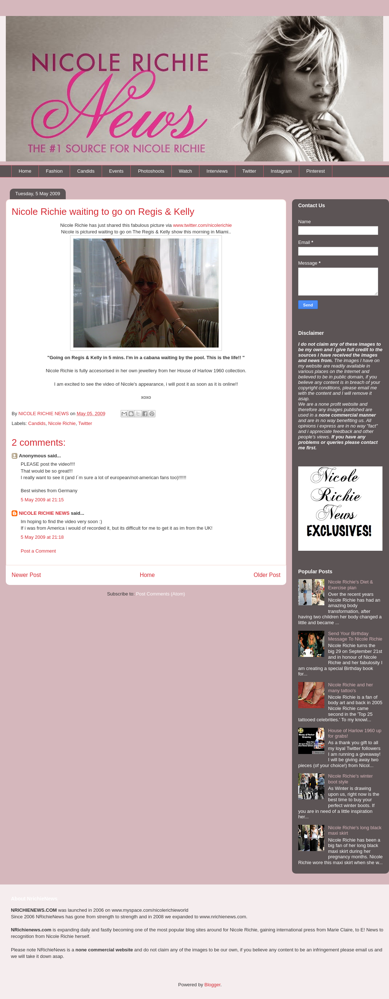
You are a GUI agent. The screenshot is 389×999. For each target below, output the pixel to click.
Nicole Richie (62, 423)
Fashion (54, 171)
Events (116, 171)
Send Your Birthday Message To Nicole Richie (355, 636)
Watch (185, 171)
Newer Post (26, 575)
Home (25, 171)
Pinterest (315, 171)
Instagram (281, 171)
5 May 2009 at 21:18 (42, 537)
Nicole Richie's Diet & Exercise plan (350, 584)
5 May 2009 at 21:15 (42, 499)
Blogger (212, 984)
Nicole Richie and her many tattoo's (350, 687)
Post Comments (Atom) (160, 594)
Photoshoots (151, 171)
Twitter (249, 171)
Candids (85, 171)
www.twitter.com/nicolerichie (202, 225)
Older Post (267, 575)
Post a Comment (38, 551)
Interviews (217, 171)
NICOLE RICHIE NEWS (44, 513)
